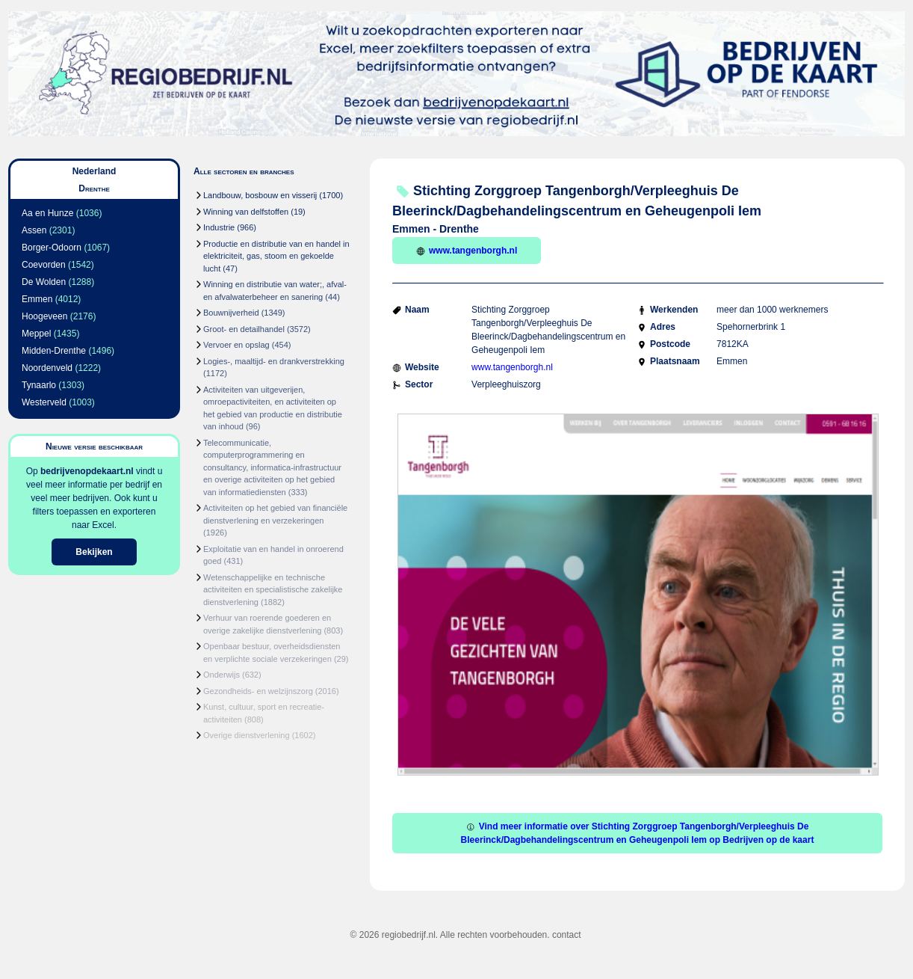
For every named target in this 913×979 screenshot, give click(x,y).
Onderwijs (221, 674)
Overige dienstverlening (246, 735)
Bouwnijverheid (231, 312)
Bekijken (93, 552)
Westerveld (44, 402)
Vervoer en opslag (236, 344)
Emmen (37, 299)
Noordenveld (47, 368)
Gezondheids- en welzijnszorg (258, 691)
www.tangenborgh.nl (466, 250)
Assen (34, 230)
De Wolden (44, 282)
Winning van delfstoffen (245, 211)
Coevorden (44, 265)
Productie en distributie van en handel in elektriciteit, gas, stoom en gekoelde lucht (276, 256)
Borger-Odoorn (51, 247)
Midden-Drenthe (54, 351)
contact (566, 935)
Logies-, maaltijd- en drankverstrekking (273, 361)
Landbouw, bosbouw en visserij (260, 195)
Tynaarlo (39, 385)
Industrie (219, 227)
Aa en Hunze (47, 213)
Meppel (36, 333)
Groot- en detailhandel (244, 329)
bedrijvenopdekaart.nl (87, 471)
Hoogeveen (44, 316)
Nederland (94, 171)
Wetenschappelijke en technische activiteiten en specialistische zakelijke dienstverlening (272, 590)
